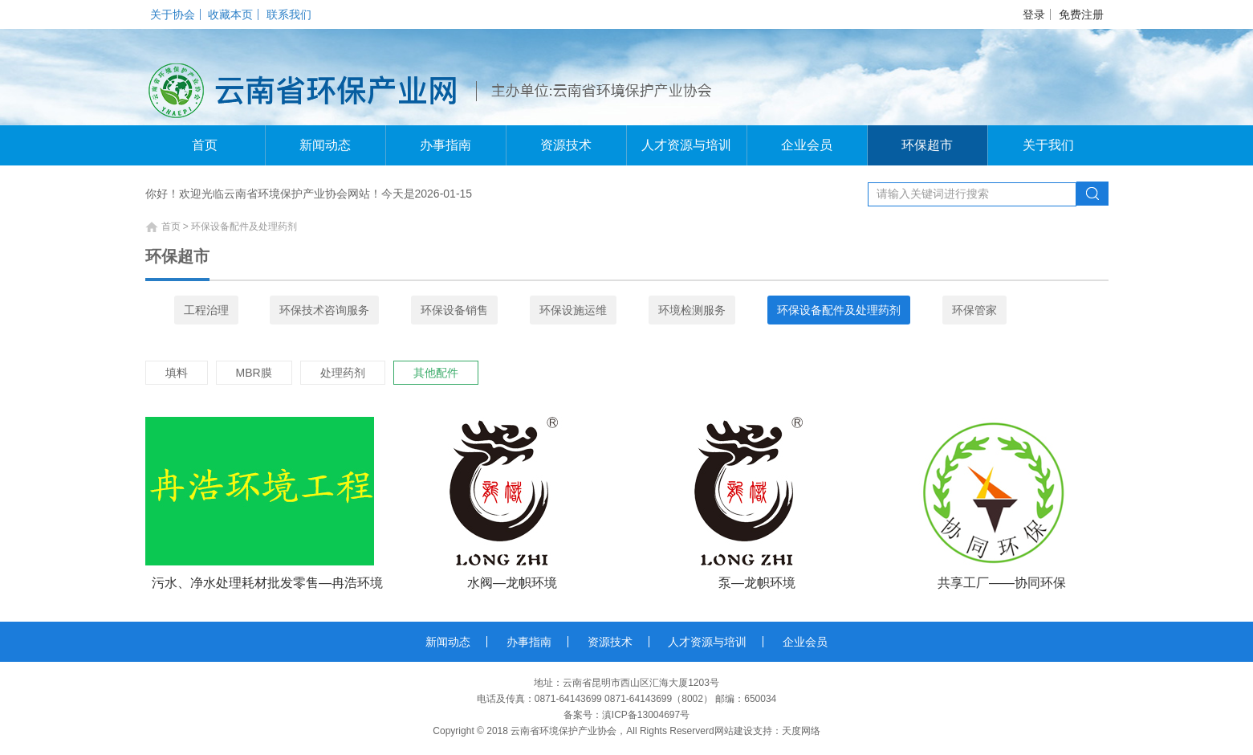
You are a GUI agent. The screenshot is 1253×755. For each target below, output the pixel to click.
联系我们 (288, 14)
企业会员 (806, 145)
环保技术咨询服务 (324, 310)
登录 (1034, 14)
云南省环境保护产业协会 (563, 731)
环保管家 (974, 310)
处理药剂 (342, 372)
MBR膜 (254, 372)
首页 (205, 145)
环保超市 (927, 145)
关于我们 (1048, 145)
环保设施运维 (573, 310)
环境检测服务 (692, 310)
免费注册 (1081, 14)
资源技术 (566, 145)
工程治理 (206, 310)
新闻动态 (325, 145)
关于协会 (172, 14)
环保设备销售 (454, 310)
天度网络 (801, 731)
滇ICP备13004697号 (646, 714)
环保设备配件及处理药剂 (839, 310)
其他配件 (435, 372)
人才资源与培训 (686, 145)
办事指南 (445, 145)
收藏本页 (230, 14)
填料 (176, 372)
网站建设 (733, 731)
